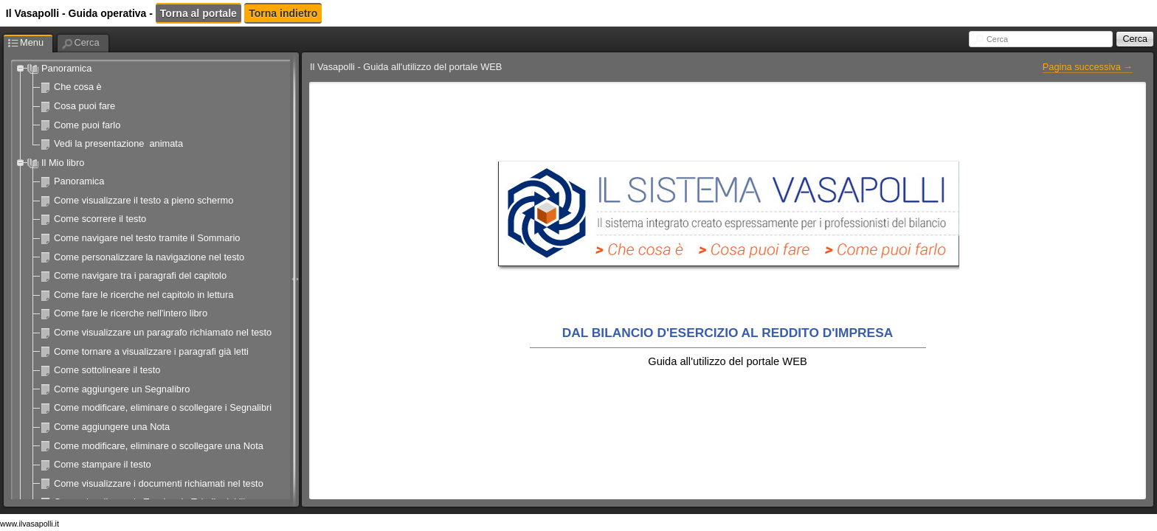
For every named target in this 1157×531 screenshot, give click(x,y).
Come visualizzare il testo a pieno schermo (143, 200)
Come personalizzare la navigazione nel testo (149, 257)
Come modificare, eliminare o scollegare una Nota (158, 445)
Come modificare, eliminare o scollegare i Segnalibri (163, 407)
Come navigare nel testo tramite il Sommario (147, 237)
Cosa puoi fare (84, 105)
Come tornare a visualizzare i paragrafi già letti (151, 351)
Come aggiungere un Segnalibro (122, 389)
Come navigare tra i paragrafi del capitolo (140, 275)
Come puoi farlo (87, 125)
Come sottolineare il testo (107, 369)
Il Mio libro (62, 162)
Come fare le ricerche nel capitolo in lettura (143, 294)
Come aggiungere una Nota (112, 426)
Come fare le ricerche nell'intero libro (130, 313)
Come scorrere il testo (100, 218)
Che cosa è (78, 86)
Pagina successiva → (1088, 66)
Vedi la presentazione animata (118, 143)
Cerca (997, 39)
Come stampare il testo (102, 464)
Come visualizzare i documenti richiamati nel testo (158, 483)
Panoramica (66, 68)
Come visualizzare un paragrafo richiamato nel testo (163, 332)
